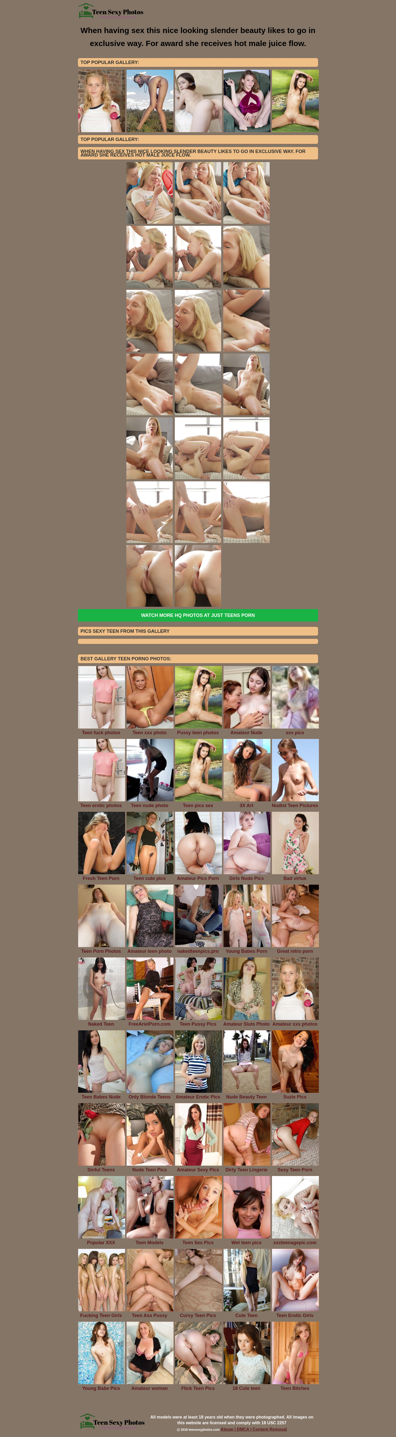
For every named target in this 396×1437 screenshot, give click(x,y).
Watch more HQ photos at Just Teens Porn (198, 615)
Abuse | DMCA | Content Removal (254, 1429)
